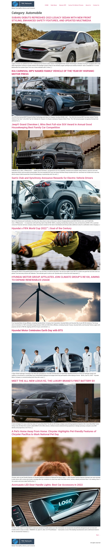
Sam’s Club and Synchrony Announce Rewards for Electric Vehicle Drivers (52, 177)
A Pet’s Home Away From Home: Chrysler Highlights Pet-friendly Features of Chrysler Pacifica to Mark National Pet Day (54, 433)
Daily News (54, 5)
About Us (88, 5)
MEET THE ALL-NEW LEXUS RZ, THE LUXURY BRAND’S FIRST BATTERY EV (53, 380)
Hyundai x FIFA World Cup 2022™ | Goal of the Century (41, 228)
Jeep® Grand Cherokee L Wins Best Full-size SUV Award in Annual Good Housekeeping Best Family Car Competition (52, 126)
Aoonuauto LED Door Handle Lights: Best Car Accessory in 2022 (47, 484)
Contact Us (96, 5)
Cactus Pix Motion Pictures (75, 5)
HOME (46, 5)
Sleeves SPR (62, 5)
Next (98, 535)
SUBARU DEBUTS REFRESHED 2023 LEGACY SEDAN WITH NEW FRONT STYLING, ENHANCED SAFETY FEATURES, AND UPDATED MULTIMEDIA (51, 19)
